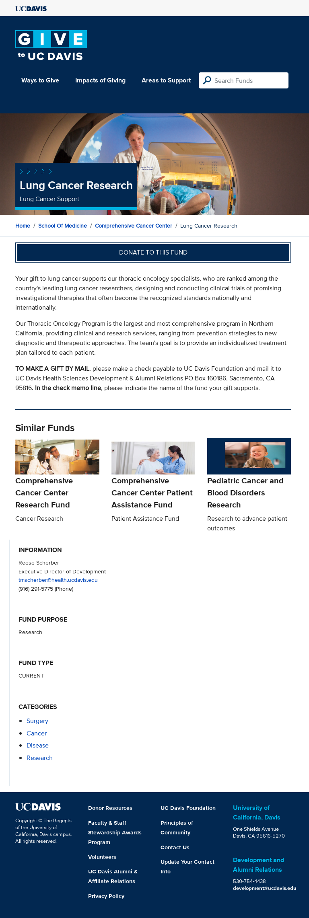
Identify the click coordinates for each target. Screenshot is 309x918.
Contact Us (175, 847)
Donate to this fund (153, 252)
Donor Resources (110, 808)
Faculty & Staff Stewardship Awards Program (115, 832)
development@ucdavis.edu (265, 888)
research (40, 757)
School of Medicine (62, 226)
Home (22, 226)
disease (38, 745)
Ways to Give (40, 80)
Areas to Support (166, 80)
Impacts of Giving (100, 80)
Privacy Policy (106, 896)
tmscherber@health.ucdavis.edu (58, 579)
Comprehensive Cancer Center (133, 226)
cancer (37, 733)
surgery (37, 720)
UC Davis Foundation (188, 808)
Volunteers (102, 857)
